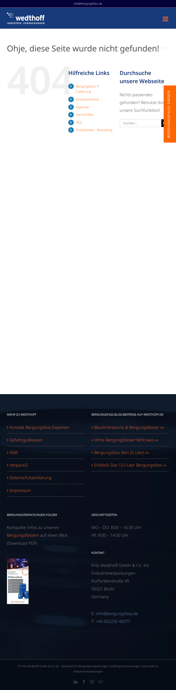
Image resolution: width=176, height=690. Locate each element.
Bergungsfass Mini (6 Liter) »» (121, 452)
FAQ (79, 122)
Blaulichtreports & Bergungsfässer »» (129, 427)
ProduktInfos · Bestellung (94, 130)
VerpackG (19, 465)
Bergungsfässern (23, 535)
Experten (82, 107)
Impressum (20, 490)
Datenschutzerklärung (31, 477)
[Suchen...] (140, 123)
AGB (14, 452)
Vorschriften (85, 114)
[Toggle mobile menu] (166, 19)
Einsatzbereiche (87, 99)
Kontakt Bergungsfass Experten (39, 427)
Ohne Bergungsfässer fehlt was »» (126, 440)
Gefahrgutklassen (26, 440)
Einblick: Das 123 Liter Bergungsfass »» (130, 465)
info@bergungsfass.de (88, 3)
